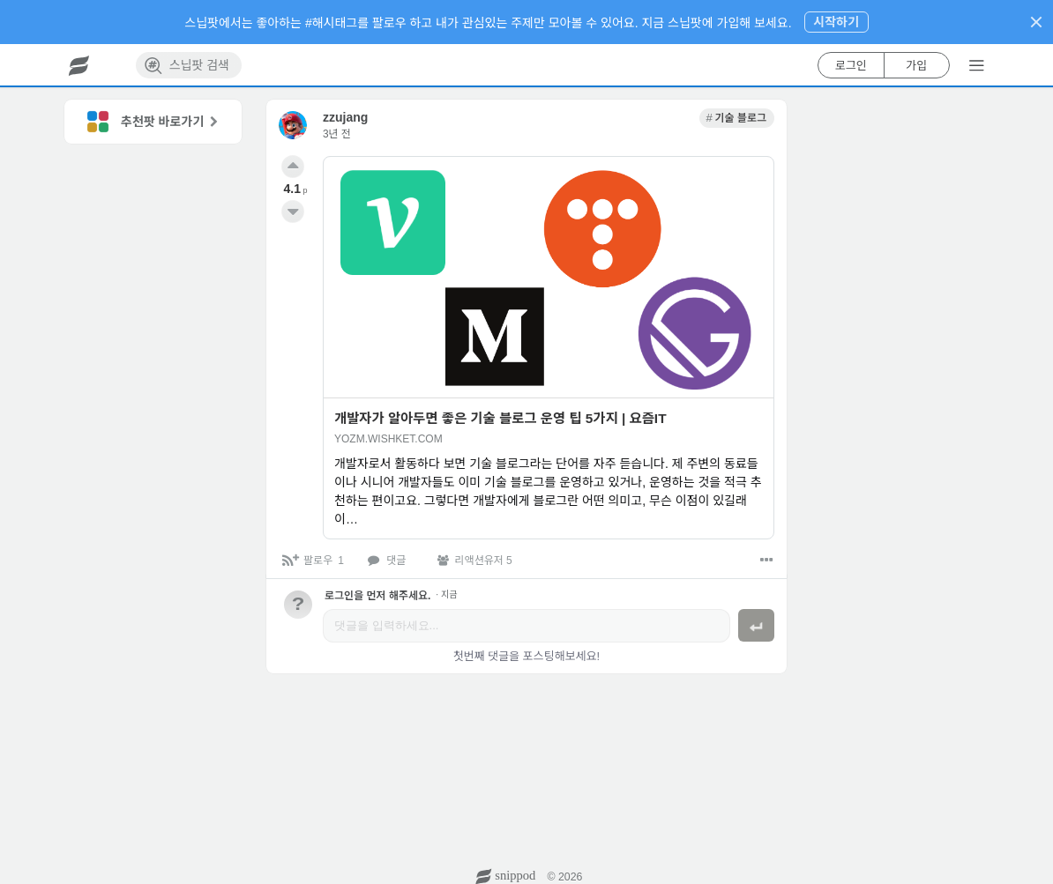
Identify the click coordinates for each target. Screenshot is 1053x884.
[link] (736, 118)
